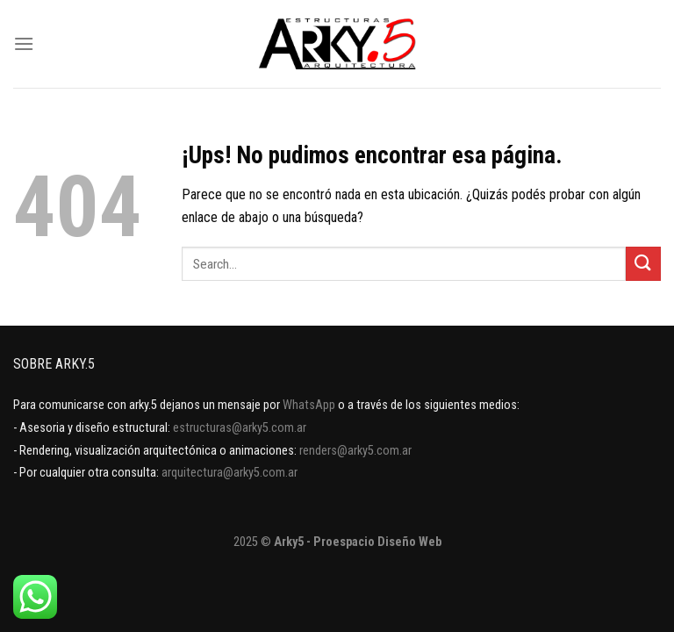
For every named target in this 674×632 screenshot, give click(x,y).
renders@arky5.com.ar (355, 450)
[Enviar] (643, 264)
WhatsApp (309, 405)
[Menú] (23, 43)
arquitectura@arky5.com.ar (229, 472)
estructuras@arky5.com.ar (239, 427)
